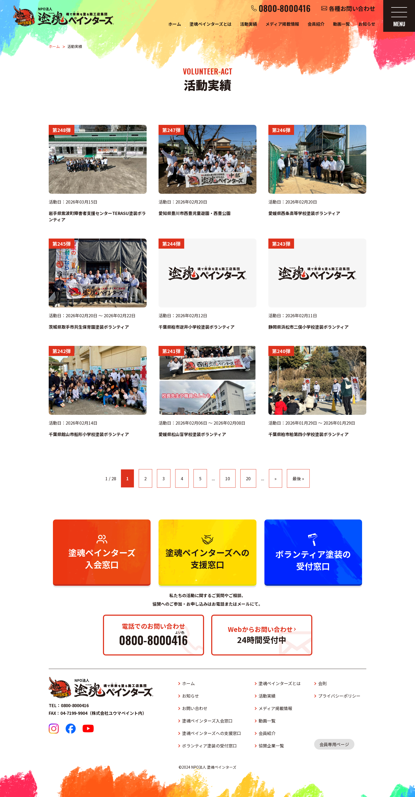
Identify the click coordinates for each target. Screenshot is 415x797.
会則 (322, 683)
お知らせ (366, 24)
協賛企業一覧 (271, 745)
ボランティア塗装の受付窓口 (209, 745)
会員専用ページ (334, 744)
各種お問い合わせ (352, 8)
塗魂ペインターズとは (211, 24)
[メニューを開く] (399, 16)
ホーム (174, 24)
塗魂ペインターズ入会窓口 (207, 720)
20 (248, 478)
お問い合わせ (195, 708)
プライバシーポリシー (339, 696)
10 (227, 478)
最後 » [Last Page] (298, 478)
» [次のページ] (275, 478)
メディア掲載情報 (282, 24)
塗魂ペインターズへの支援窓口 (211, 733)
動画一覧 (341, 24)
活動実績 (248, 24)
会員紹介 (316, 24)
